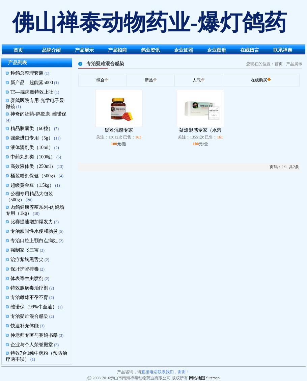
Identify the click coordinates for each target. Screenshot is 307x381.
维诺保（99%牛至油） (33, 306)
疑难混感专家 (119, 130)
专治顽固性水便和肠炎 (34, 231)
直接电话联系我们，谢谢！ (165, 372)
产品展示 (84, 50)
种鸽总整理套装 (27, 73)
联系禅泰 (282, 50)
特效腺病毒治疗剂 (29, 287)
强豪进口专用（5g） (31, 138)
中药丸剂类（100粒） (32, 156)
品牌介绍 (51, 50)
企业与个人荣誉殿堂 (31, 344)
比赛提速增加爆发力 (31, 221)
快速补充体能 (24, 325)
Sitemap (212, 378)
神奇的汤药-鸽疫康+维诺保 (38, 114)
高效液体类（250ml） (33, 166)
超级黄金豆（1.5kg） (32, 185)
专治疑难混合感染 (29, 316)
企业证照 (183, 50)
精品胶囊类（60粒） (31, 128)
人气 (197, 80)
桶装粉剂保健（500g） (34, 175)
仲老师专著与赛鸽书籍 (34, 335)
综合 (100, 80)
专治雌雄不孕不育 (29, 297)
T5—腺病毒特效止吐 (32, 92)
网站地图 (197, 378)
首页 (18, 50)
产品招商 (117, 50)
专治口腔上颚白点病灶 (34, 240)
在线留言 (249, 50)
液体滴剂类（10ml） (31, 147)
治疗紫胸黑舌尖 (27, 259)
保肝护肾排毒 (24, 269)
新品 (149, 80)
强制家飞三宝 (24, 250)
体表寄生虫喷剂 (27, 278)
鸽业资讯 (150, 50)
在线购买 (259, 80)
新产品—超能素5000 (31, 82)
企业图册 (216, 50)
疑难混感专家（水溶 (200, 130)
